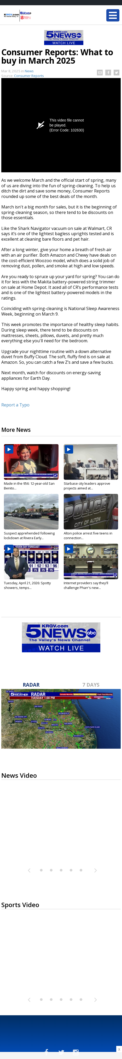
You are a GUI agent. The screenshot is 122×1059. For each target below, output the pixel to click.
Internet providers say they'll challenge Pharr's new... (86, 585)
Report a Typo (15, 405)
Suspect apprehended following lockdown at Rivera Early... (29, 535)
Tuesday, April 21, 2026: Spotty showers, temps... (27, 585)
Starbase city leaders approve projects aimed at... (87, 485)
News (29, 71)
